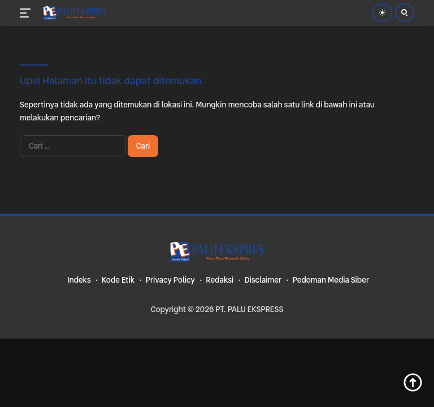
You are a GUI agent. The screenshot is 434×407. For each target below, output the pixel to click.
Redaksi (219, 279)
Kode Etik (118, 279)
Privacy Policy (170, 279)
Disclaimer (263, 279)
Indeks (79, 279)
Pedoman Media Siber (330, 279)
